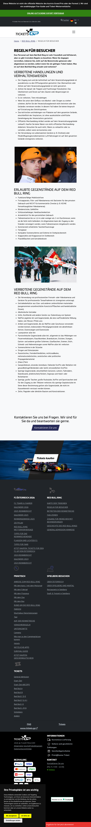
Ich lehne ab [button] (25, 816)
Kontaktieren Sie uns (45, 427)
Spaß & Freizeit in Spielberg (58, 593)
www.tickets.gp (29, 728)
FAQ (29, 724)
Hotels (17, 643)
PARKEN (17, 609)
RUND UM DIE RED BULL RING (27, 605)
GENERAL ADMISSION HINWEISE (61, 529)
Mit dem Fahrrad (21, 589)
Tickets (62, 724)
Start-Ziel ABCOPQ (22, 684)
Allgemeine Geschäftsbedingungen (28, 746)
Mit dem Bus (19, 601)
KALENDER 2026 (21, 507)
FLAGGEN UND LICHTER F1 (25, 540)
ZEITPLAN (18, 523)
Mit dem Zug (19, 597)
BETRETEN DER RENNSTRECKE (60, 511)
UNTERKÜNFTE (20, 628)
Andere (17, 716)
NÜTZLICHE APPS (21, 647)
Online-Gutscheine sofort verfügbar (45, 13)
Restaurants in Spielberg (57, 589)
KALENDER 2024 (21, 559)
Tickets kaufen (45, 458)
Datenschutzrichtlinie (23, 749)
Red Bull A (18, 688)
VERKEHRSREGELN (22, 624)
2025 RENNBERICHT (23, 511)
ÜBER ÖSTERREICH (55, 581)
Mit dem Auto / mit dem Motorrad (28, 585)
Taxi (15, 617)
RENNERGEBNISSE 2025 (24, 519)
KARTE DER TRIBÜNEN (57, 503)
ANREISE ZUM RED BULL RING (27, 581)
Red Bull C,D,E (20, 696)
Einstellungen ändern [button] (13, 820)
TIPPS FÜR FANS (21, 544)
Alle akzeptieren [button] (11, 816)
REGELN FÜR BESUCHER (57, 507)
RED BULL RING (28, 41)
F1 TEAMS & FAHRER (23, 503)
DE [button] (73, 20)
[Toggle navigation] (73, 31)
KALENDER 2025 (21, 515)
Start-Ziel (18, 680)
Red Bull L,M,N (20, 708)
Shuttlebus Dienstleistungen (25, 613)
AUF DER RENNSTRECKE (24, 621)
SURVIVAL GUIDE (21, 651)
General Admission (21, 677)
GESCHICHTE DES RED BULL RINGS (62, 525)
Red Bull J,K (19, 704)
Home (16, 41)
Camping (17, 632)
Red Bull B (18, 692)
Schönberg (18, 712)
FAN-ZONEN (52, 515)
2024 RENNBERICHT (23, 555)
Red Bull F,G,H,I (20, 700)
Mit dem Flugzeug (21, 593)
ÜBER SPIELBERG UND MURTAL (60, 585)
